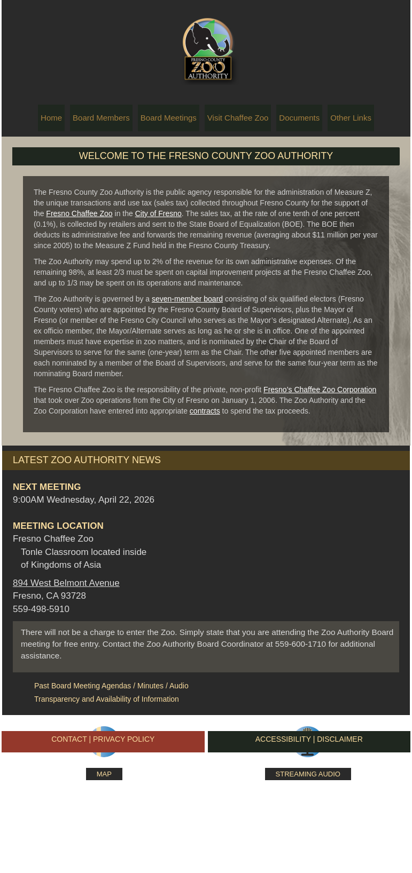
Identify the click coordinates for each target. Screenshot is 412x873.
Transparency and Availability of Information (106, 699)
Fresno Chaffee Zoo (79, 213)
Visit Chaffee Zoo (238, 117)
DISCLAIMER (340, 739)
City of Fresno (158, 213)
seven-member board (187, 299)
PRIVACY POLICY (123, 739)
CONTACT (69, 739)
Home (51, 117)
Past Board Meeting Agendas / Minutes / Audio (111, 685)
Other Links (350, 117)
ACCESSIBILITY (284, 739)
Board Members (101, 117)
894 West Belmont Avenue (66, 583)
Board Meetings (169, 117)
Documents (299, 117)
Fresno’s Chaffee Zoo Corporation (319, 389)
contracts (205, 411)
